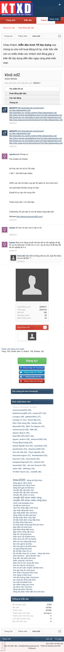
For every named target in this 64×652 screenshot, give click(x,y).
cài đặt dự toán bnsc (21, 505)
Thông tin (13, 103)
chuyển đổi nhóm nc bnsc (24, 495)
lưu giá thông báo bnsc (22, 549)
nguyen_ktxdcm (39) (21, 439)
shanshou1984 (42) (36, 449)
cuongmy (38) (18, 417)
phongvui (48, 613)
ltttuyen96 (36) (19, 426)
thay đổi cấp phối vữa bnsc (24, 558)
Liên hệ (49, 639)
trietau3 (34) (39, 462)
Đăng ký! (32, 360)
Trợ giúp (58, 639)
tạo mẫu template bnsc (22, 582)
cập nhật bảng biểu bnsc (23, 510)
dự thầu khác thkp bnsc (23, 522)
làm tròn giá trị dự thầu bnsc (25, 546)
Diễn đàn (28, 20)
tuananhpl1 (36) (19, 465)
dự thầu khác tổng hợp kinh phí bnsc (28, 525)
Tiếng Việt (6, 639)
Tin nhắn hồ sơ (16, 89)
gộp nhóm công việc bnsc (24, 532)
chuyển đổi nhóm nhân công (27, 497)
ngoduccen (14, 154)
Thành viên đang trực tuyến (12, 349)
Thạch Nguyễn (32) (36, 452)
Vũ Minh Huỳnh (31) (21, 472)
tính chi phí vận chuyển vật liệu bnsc (28, 568)
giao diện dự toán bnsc (22, 527)
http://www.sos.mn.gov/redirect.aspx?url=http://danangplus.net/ (35, 117)
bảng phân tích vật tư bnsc (24, 485)
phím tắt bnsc (18, 556)
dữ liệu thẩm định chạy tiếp (24, 517)
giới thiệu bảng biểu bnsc (23, 529)
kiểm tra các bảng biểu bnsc (25, 541)
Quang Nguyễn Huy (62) (23, 446)
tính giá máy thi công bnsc (24, 570)
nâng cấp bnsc (44, 553)
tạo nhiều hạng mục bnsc (23, 584)
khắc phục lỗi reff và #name (24, 539)
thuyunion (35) (19, 459)
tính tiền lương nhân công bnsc (26, 577)
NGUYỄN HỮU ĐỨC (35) (23, 436)
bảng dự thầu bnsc (34, 480)
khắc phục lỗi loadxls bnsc (24, 537)
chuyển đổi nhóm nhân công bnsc (30, 500)
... (38, 28)
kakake (12, 228)
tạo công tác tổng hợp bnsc (24, 580)
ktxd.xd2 (21, 256)
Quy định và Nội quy (54, 643)
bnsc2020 (19, 479)
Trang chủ (10, 20)
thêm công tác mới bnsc (23, 560)
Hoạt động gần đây (26, 28)
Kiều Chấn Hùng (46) (21, 423)
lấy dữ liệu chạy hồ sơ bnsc (24, 553)
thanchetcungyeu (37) (22, 455)
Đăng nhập (54, 19)
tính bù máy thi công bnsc (23, 565)
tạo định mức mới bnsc (22, 587)
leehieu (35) (36, 423)
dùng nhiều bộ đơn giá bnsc (25, 515)
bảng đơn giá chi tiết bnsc (23, 488)
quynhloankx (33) (20, 449)
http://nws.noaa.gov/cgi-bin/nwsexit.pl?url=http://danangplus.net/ (36, 120)
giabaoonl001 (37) (33, 417)
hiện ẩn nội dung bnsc (22, 534)
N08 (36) (33, 430)
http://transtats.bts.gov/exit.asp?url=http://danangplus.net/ (26, 132)
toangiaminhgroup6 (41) (23, 462)
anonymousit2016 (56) (22, 410)
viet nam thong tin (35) (36, 465)
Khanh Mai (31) (34, 420)
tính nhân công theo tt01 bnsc (25, 573)
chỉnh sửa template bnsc (23, 503)
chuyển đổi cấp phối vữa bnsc (25, 492)
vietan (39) (17, 468)
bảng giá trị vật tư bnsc (22, 483)
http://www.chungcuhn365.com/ (30, 216)
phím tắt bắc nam (33, 556)
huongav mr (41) (19, 420)
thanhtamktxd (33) (39, 455)
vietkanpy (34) (29, 468)
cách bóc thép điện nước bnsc (25, 508)
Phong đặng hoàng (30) (22, 442)
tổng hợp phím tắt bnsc (23, 589)
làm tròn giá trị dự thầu (22, 544)
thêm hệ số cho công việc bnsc (26, 563)
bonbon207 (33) (39, 413)
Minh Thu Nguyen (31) (35, 426)
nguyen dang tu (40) (21, 433)
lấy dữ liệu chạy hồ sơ (22, 551)
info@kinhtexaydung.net (29, 646)
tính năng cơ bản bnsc (22, 575)
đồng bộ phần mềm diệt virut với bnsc (29, 592)
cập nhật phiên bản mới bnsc (25, 513)
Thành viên (46, 20)
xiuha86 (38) (36, 472)
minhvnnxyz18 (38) (21, 430)
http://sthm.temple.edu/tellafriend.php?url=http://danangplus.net (35, 115)
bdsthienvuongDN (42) (22, 413)
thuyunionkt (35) (32, 459)
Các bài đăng (15, 98)
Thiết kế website (47, 646)
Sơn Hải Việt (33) (20, 452)
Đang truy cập (9, 28)
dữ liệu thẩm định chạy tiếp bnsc (26, 520)
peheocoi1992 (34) (39, 439)
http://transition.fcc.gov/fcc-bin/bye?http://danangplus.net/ (33, 113)
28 (46, 318)
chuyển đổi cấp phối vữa (23, 490)
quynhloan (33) (40, 446)
